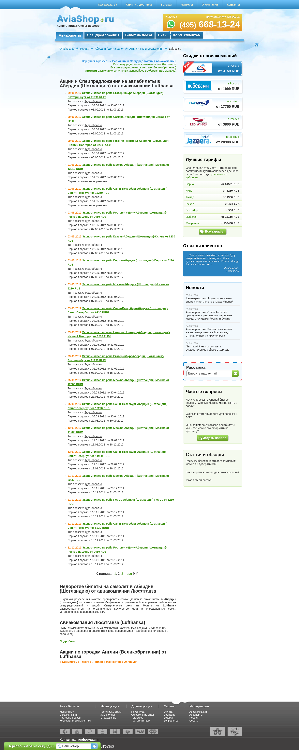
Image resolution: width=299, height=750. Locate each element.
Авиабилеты (70, 35)
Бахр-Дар (192, 210)
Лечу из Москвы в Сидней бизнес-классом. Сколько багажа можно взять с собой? (211, 403)
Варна (190, 184)
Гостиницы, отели (110, 711)
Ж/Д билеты (107, 714)
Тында (190, 197)
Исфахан (192, 216)
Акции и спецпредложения (146, 48)
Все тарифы (214, 231)
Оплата (168, 711)
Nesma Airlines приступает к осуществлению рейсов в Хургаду (207, 348)
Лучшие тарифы (203, 159)
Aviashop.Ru (66, 48)
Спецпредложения (103, 35)
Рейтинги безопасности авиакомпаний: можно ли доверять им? (211, 462)
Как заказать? (107, 4)
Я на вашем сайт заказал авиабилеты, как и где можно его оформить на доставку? (210, 428)
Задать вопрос (214, 438)
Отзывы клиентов (202, 245)
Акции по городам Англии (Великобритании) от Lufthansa (113, 654)
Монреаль (192, 223)
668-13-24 (210, 24)
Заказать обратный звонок (223, 17)
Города (84, 48)
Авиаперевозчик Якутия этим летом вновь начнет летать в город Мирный (209, 300)
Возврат (166, 4)
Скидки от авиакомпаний (210, 55)
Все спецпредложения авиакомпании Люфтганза (144, 64)
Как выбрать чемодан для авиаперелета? (212, 472)
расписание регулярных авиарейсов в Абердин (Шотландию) (130, 70)
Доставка (169, 714)
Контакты (233, 4)
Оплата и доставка (139, 4)
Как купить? (67, 711)
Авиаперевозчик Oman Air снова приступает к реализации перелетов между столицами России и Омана (209, 315)
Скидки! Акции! (69, 714)
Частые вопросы (204, 391)
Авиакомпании (198, 711)
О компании (210, 4)
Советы (193, 720)
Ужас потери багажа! (199, 480)
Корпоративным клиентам (75, 720)
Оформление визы (142, 714)
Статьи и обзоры (205, 454)
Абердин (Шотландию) (109, 48)
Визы (162, 35)
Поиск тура (137, 711)
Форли (190, 203)
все (129, 573)
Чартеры (187, 4)
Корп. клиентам (187, 35)
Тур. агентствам (140, 720)
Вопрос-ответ (172, 720)
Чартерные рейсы (70, 717)
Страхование (108, 717)
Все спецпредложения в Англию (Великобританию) (143, 67)
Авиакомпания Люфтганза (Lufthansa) (102, 622)
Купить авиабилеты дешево (78, 25)
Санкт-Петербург (104, 745)
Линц (189, 190)
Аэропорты (196, 714)
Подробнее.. (68, 641)
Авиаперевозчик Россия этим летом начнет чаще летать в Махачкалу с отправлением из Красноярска (209, 332)
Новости (195, 287)
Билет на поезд (138, 35)
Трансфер (137, 717)
